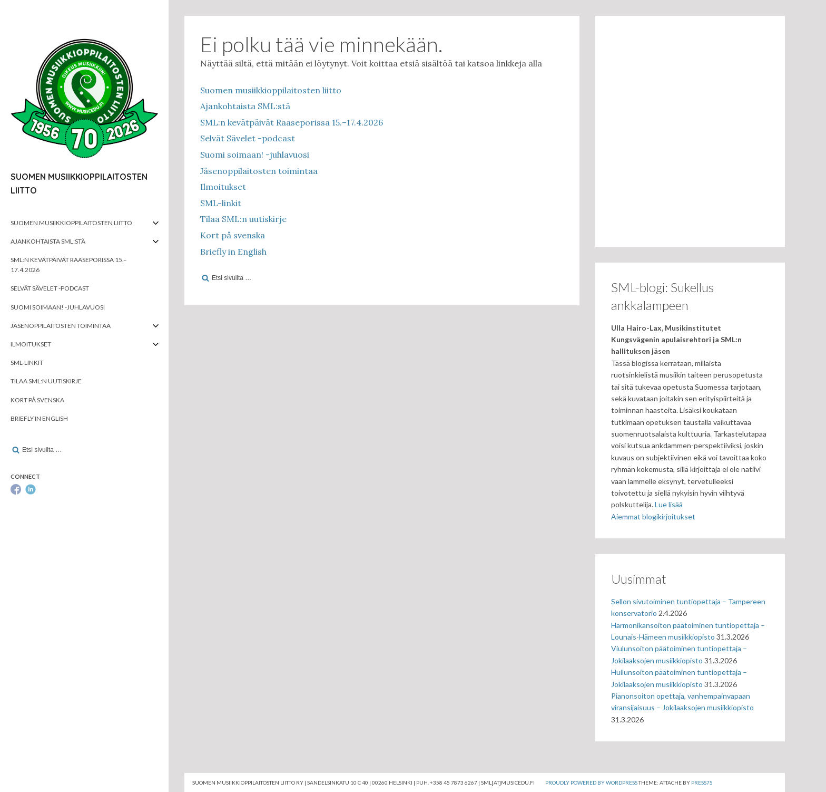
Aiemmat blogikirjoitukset (653, 516)
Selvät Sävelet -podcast (50, 288)
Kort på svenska (37, 400)
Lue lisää (669, 504)
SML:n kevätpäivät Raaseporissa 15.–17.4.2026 (69, 265)
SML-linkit (27, 362)
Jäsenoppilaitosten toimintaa (61, 326)
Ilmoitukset (31, 344)
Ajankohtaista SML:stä (48, 241)
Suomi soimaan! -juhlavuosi (58, 307)
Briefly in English (39, 418)
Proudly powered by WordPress (591, 782)
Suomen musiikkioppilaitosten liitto (71, 223)
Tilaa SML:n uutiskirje (46, 381)
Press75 (702, 782)
